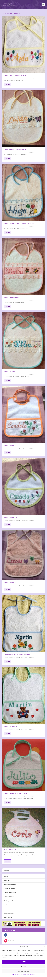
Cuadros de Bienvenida (10, 892)
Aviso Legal (32, 974)
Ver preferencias (23, 971)
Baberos (26, 78)
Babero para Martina (11, 297)
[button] (44, 947)
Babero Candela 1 (10, 445)
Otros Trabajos (8, 917)
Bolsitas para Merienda (10, 884)
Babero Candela (10, 582)
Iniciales (6, 905)
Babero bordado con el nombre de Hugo (19, 223)
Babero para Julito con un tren (15, 793)
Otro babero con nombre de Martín (17, 654)
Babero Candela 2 (10, 517)
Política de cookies (16, 974)
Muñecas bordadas (9, 909)
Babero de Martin (10, 726)
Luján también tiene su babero (15, 149)
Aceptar (23, 962)
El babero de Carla (11, 850)
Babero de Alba (9, 371)
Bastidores (7, 880)
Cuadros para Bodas (9, 896)
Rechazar (23, 966)
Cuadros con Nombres (9, 888)
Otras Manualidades (9, 913)
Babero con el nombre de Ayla (15, 75)
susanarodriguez (14, 78)
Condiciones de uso (25, 974)
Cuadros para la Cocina (9, 901)
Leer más (7, 84)
